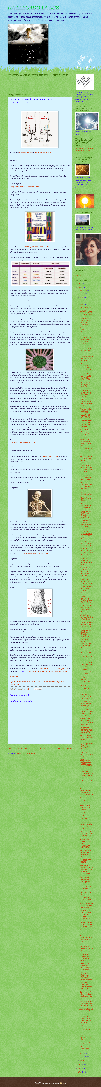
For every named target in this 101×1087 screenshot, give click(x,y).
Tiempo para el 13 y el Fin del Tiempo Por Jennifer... (86, 696)
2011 (79, 1072)
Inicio (42, 748)
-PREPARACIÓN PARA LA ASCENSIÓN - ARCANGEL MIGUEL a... (85, 572)
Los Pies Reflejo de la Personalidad (35, 246)
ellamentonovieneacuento (43, 153)
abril (82, 304)
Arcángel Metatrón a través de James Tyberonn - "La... (86, 624)
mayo (82, 301)
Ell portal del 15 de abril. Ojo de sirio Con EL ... (86, 754)
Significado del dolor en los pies (23, 443)
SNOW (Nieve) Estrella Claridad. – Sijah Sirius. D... (86, 617)
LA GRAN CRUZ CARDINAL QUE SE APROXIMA (86, 477)
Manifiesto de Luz (85, 307)
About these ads (15, 676)
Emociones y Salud (50, 456)
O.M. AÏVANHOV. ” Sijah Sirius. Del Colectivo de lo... (86, 834)
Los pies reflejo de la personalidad (24, 186)
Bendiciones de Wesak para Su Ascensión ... (85, 384)
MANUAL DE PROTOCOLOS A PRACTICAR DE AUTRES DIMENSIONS (86, 869)
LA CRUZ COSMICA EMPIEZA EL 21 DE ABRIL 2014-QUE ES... (86, 534)
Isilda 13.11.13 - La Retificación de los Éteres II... (86, 1037)
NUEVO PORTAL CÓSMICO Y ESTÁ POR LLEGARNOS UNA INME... (85, 413)
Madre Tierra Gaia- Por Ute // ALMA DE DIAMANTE (86, 313)
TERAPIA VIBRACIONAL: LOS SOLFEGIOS (86, 543)
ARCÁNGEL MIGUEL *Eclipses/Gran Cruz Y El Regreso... (85, 681)
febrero (82, 1057)
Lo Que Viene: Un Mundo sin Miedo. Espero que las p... (86, 581)
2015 (80, 284)
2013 (80, 1065)
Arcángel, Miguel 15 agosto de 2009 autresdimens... (86, 1011)
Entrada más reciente (17, 748)
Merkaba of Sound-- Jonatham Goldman (86, 783)
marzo (82, 1053)
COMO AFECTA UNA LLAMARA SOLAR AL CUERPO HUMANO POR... (86, 915)
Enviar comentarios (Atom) (26, 753)
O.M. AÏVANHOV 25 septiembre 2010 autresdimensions (86, 1003)
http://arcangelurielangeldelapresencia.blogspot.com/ (84, 150)
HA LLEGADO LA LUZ (33, 8)
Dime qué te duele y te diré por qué (53, 668)
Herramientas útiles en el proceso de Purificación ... (86, 800)
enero (82, 1060)
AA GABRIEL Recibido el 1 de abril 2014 (85, 672)
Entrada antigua (64, 748)
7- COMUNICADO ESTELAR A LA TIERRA (86, 807)
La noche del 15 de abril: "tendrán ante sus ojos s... (86, 704)
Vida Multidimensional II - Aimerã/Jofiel (86, 505)
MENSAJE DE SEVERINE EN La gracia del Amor (86, 730)
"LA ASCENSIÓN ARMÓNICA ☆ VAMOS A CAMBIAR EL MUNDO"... (85, 843)
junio (82, 297)
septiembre (84, 290)
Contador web (78, 275)
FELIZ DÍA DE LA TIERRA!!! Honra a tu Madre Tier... (86, 451)
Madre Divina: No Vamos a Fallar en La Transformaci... (86, 924)
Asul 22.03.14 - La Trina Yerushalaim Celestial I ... (86, 664)
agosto (82, 294)
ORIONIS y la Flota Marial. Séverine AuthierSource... (86, 905)
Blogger (62, 1083)
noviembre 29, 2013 (26, 153)
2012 (80, 1068)
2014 (80, 287)
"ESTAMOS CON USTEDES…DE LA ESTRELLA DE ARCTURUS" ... (86, 764)
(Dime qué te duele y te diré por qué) (32, 553)
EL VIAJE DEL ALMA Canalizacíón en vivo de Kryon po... (86, 643)
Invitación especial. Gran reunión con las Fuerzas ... (86, 737)
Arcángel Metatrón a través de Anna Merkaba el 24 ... (86, 358)
